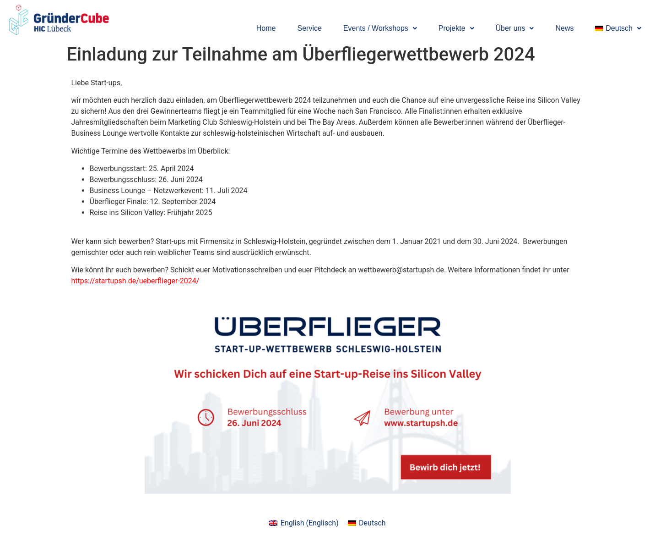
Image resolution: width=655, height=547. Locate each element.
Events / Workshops (380, 28)
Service (310, 28)
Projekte (456, 28)
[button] (380, 28)
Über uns (515, 28)
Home (266, 28)
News (564, 28)
